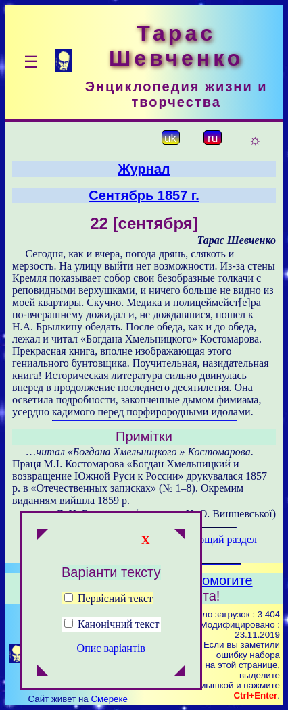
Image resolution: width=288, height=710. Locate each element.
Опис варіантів (111, 648)
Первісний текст (108, 598)
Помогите (223, 580)
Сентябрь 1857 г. (144, 195)
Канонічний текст (118, 624)
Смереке (109, 699)
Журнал (144, 168)
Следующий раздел (212, 539)
